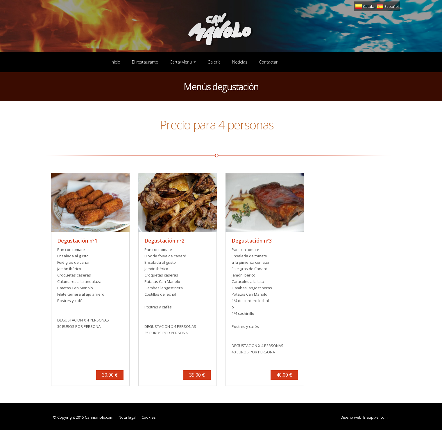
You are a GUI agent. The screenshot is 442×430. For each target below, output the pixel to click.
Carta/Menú (183, 62)
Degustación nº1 (77, 240)
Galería (214, 62)
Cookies (149, 417)
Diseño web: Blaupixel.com (364, 417)
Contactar (268, 62)
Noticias (239, 62)
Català (364, 6)
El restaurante (145, 62)
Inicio (115, 62)
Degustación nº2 (164, 240)
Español (388, 6)
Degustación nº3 (252, 240)
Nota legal (127, 417)
